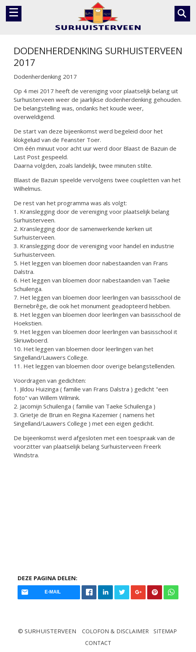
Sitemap (165, 631)
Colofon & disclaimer (115, 631)
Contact (98, 643)
